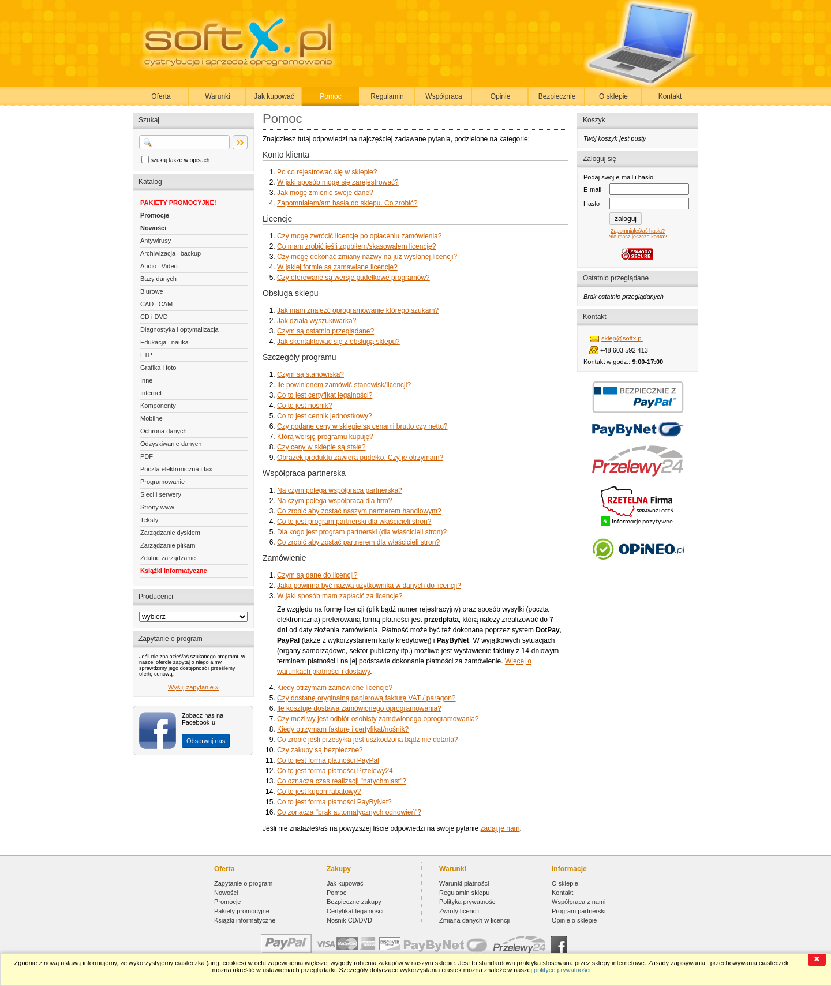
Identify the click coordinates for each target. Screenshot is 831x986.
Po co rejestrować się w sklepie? (327, 172)
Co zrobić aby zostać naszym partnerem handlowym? (359, 511)
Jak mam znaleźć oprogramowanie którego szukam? (358, 310)
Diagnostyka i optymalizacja (179, 329)
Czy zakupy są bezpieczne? (320, 750)
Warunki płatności (464, 883)
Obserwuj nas (205, 740)
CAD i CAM (156, 304)
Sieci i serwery (160, 494)
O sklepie (613, 96)
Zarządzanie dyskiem (170, 532)
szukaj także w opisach (180, 160)
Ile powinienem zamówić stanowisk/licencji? (344, 385)
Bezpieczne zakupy (354, 901)
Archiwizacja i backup (170, 253)
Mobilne (151, 418)
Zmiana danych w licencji (474, 920)
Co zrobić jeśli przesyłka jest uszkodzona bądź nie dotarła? (367, 740)
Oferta (160, 96)
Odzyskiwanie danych (170, 443)
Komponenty (158, 405)
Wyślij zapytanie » (193, 687)
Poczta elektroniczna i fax (176, 469)
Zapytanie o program (243, 883)
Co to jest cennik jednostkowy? (324, 416)
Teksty (149, 519)
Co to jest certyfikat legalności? (324, 395)
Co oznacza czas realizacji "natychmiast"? (341, 781)
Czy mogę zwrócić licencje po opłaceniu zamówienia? (359, 236)
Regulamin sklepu (464, 892)
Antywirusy (155, 240)
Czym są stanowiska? (310, 374)
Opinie (501, 96)
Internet (151, 392)
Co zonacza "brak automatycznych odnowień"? (349, 812)
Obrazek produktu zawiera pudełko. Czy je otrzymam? (360, 457)
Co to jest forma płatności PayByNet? (334, 802)
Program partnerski (579, 911)
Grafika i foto (158, 367)
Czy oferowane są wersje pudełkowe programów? (353, 277)
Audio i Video (159, 266)
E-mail (592, 189)
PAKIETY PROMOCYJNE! (178, 202)
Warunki (217, 96)
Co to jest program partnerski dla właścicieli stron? (354, 522)
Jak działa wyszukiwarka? (316, 321)
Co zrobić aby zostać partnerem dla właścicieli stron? (358, 542)
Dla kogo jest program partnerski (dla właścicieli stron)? (362, 532)
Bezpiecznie (557, 96)
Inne (146, 380)
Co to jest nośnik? (304, 406)
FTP (146, 354)
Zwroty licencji (459, 911)
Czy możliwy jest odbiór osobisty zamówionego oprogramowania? (378, 719)
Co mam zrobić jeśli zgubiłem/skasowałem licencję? (356, 246)
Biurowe (151, 291)
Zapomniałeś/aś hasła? (638, 231)
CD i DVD (154, 316)
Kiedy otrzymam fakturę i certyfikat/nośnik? (343, 729)
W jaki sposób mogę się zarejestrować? (338, 182)
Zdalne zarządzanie (168, 557)
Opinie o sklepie (574, 920)
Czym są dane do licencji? (317, 575)
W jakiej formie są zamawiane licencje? (337, 267)
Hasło (591, 203)
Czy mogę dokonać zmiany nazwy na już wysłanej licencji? (367, 257)
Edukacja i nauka (164, 342)
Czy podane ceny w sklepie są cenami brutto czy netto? (362, 426)
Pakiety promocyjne (241, 911)
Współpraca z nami (579, 901)
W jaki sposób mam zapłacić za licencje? (339, 596)
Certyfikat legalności (355, 911)
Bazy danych (158, 278)
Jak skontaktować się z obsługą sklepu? (338, 342)
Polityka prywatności (468, 901)
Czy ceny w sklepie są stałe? (321, 447)
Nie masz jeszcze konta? (637, 236)
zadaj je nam (500, 828)
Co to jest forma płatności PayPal (328, 760)
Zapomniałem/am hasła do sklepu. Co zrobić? (347, 203)
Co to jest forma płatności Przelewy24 (335, 771)
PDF (146, 456)
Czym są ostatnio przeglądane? (325, 331)
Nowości (153, 227)
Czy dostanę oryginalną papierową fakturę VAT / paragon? (366, 698)
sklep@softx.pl (622, 338)
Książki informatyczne (173, 570)
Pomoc (330, 96)
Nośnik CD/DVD (349, 920)
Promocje (154, 215)
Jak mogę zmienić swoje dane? (325, 193)
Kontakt (670, 96)
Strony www (157, 507)
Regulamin (386, 96)
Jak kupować (274, 96)
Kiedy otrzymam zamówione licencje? (334, 688)
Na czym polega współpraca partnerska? (339, 490)
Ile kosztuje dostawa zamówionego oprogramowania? (359, 708)
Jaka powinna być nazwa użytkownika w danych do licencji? (369, 586)
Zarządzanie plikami (168, 545)
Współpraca (443, 96)
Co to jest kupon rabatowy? (319, 792)
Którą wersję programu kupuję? (325, 437)
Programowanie (162, 481)
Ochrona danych (163, 431)
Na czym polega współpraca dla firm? (334, 501)
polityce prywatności (562, 969)
